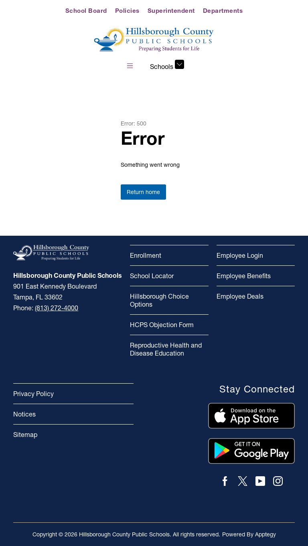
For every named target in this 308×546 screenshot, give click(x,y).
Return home (143, 192)
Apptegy (265, 534)
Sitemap (25, 435)
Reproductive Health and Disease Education (166, 349)
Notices (24, 414)
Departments (223, 10)
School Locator (152, 276)
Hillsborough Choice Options (159, 300)
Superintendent (171, 10)
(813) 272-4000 (56, 308)
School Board (86, 10)
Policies (127, 10)
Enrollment (145, 255)
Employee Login (240, 255)
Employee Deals (240, 296)
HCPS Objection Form (162, 325)
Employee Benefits (244, 276)
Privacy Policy (33, 394)
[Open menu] (130, 66)
